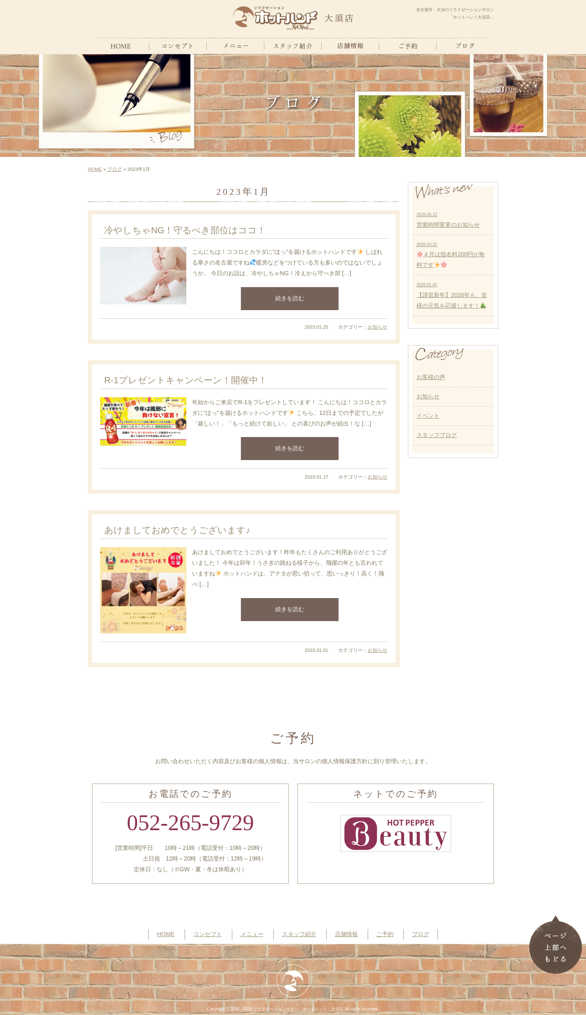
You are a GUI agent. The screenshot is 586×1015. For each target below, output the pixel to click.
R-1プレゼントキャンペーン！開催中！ (185, 380)
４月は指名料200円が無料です (451, 255)
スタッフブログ (437, 435)
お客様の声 (431, 377)
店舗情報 (346, 934)
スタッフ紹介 (299, 934)
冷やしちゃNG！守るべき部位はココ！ (185, 230)
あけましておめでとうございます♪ (177, 530)
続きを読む (289, 298)
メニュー (251, 934)
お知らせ (377, 327)
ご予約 (385, 934)
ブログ (114, 169)
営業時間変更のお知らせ (448, 220)
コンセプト (207, 934)
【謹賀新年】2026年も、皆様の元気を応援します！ (452, 296)
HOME (95, 169)
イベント (428, 415)
